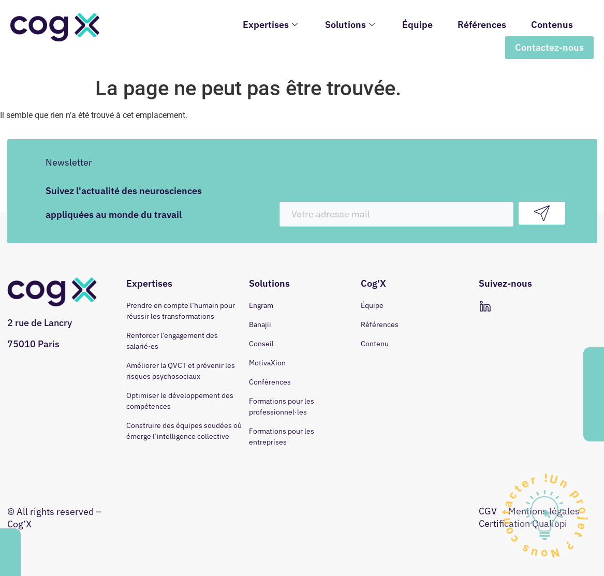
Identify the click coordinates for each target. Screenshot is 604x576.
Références (482, 25)
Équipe (417, 25)
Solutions (351, 25)
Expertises (271, 25)
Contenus (552, 25)
